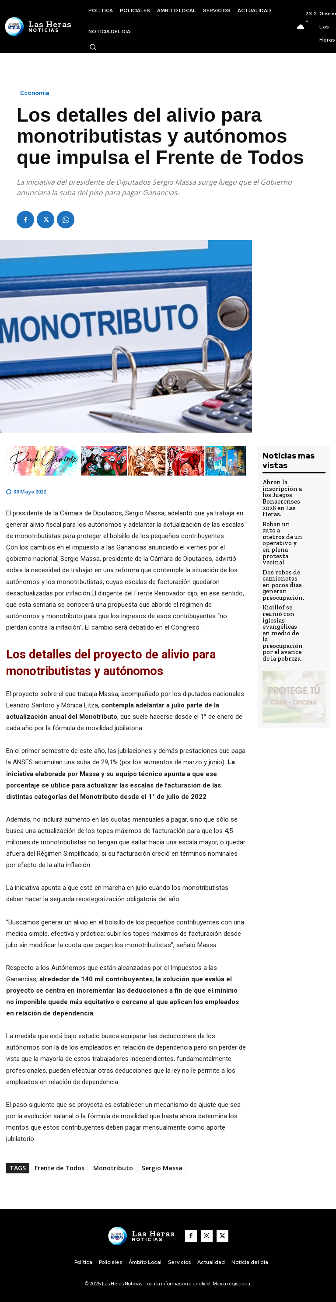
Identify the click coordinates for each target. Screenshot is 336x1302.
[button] (92, 46)
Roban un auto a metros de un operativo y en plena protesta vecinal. (282, 531)
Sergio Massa (162, 1168)
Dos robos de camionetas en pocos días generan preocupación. (281, 564)
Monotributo (113, 1168)
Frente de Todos (59, 1168)
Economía (34, 93)
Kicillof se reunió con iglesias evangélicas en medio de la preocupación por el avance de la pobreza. (281, 605)
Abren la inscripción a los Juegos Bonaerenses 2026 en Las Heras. (280, 496)
